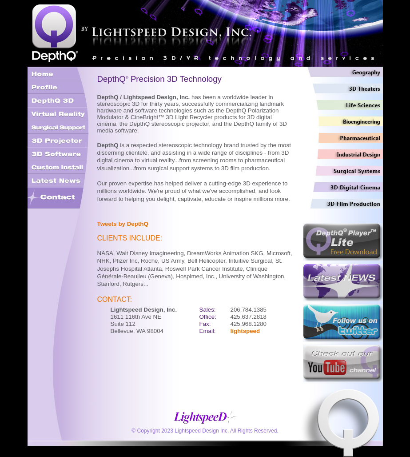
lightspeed (245, 331)
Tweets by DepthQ (122, 223)
